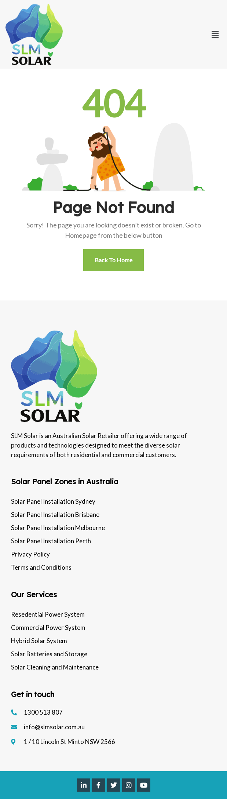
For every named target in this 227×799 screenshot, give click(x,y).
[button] (215, 34)
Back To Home (113, 259)
